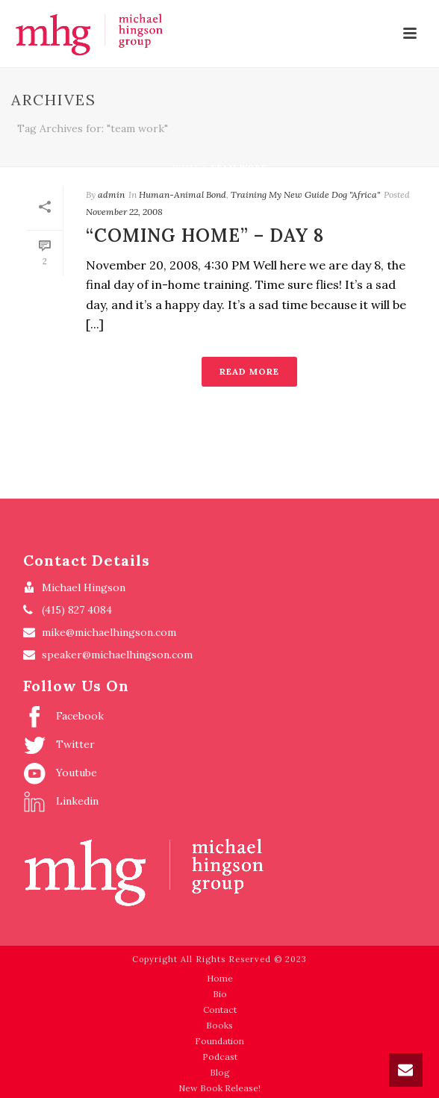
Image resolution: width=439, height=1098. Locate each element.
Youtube (60, 773)
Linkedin (61, 801)
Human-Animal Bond (182, 194)
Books (219, 1025)
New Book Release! (219, 1088)
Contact (220, 1009)
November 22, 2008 (124, 211)
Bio (220, 993)
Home (185, 167)
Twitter (59, 745)
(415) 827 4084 (77, 610)
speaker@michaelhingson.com (117, 654)
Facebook (63, 716)
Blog (220, 1072)
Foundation (219, 1040)
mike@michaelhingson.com (109, 632)
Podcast (219, 1056)
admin (111, 194)
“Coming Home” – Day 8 (205, 235)
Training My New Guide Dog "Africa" (305, 194)
